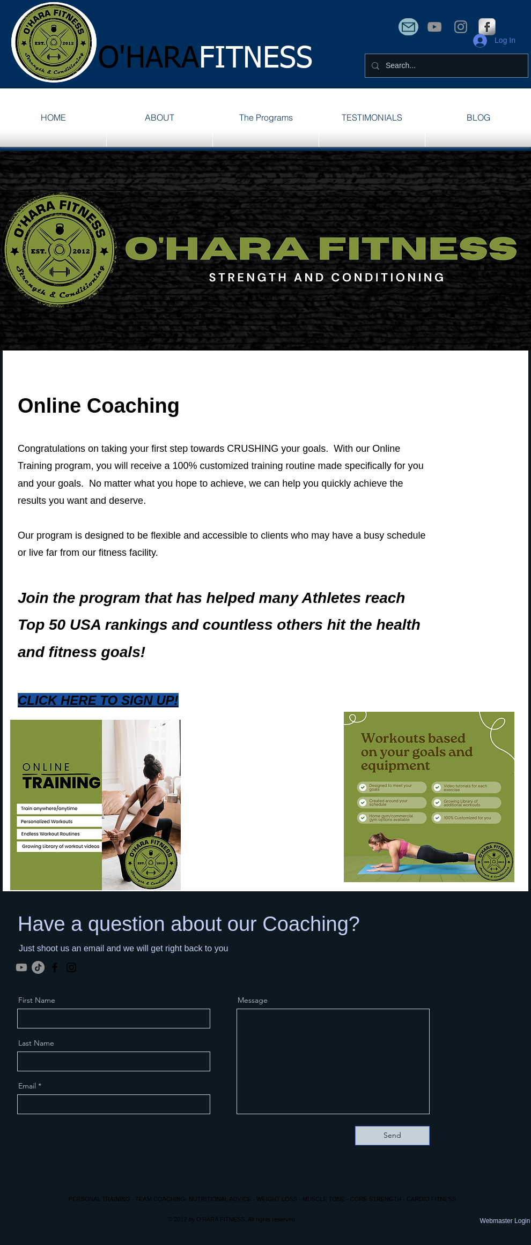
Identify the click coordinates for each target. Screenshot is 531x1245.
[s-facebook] (487, 26)
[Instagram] (460, 26)
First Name (36, 1000)
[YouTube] (434, 26)
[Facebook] (54, 967)
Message (253, 1000)
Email (27, 1086)
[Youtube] (21, 967)
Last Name (36, 1043)
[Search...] (445, 65)
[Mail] (408, 26)
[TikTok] (38, 967)
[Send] (392, 1135)
